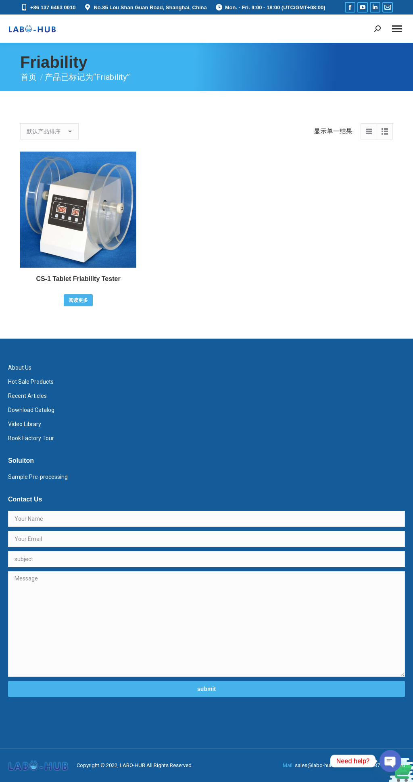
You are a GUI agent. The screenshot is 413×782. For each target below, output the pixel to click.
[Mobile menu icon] (397, 29)
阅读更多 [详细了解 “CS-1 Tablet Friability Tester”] (78, 300)
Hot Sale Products (31, 382)
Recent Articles (27, 396)
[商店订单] (49, 131)
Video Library (24, 424)
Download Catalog (31, 410)
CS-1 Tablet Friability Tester (78, 278)
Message (206, 624)
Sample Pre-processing (38, 477)
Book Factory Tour (31, 438)
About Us (19, 367)
